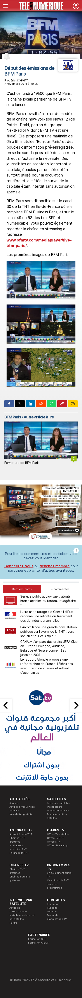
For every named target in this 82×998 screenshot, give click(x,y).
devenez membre (55, 566)
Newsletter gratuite (21, 814)
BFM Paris (12, 417)
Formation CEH (37, 938)
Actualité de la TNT (20, 834)
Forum (13, 922)
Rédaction (53, 904)
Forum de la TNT (19, 852)
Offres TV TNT (55, 837)
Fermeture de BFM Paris (21, 463)
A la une (14, 803)
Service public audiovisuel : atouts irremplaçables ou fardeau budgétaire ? (48, 600)
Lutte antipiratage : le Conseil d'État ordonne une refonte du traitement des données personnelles (46, 616)
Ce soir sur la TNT (58, 880)
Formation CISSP (38, 942)
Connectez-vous (18, 566)
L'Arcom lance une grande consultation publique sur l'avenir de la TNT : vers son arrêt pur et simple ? (48, 631)
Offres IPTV (54, 841)
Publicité (52, 907)
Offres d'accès (18, 911)
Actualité (14, 907)
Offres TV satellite (58, 834)
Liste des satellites (58, 803)
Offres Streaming (57, 845)
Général (52, 911)
